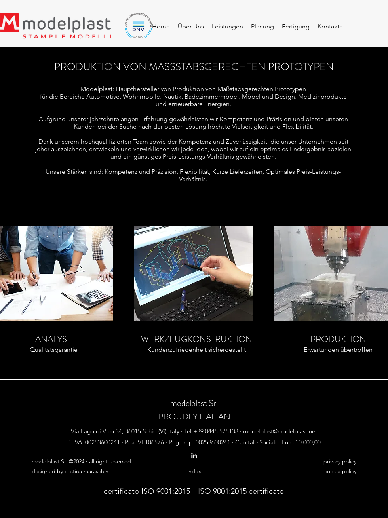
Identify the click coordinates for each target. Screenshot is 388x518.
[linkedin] (194, 455)
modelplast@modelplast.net (280, 431)
